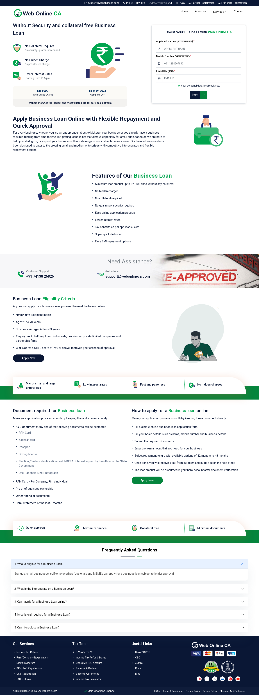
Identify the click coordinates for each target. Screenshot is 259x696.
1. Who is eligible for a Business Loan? (38, 565)
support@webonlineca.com (101, 2)
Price (138, 669)
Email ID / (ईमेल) (165, 72)
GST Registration (26, 674)
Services (218, 12)
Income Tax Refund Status (91, 658)
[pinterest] (230, 680)
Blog (137, 674)
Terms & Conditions (173, 692)
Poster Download (160, 2)
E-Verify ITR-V (84, 653)
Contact (238, 12)
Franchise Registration (232, 2)
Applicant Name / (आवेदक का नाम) (175, 42)
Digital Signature (26, 663)
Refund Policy (193, 692)
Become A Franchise (87, 674)
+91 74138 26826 (134, 2)
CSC (137, 658)
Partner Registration (201, 2)
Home (184, 12)
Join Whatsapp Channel (100, 692)
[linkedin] (222, 680)
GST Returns (24, 680)
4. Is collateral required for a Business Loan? (42, 615)
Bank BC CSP (142, 653)
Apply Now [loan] (28, 359)
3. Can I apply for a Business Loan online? (40, 602)
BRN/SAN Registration (29, 669)
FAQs (157, 692)
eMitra (139, 663)
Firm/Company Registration (32, 658)
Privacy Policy (210, 692)
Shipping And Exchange (232, 692)
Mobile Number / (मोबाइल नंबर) (173, 57)
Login (180, 2)
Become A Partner (86, 669)
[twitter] (214, 680)
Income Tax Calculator (88, 680)
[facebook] (207, 680)
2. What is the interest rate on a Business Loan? (44, 589)
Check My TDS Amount (89, 663)
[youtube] (237, 680)
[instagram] (199, 680)
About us (200, 12)
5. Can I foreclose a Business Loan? (37, 628)
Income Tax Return (27, 653)
